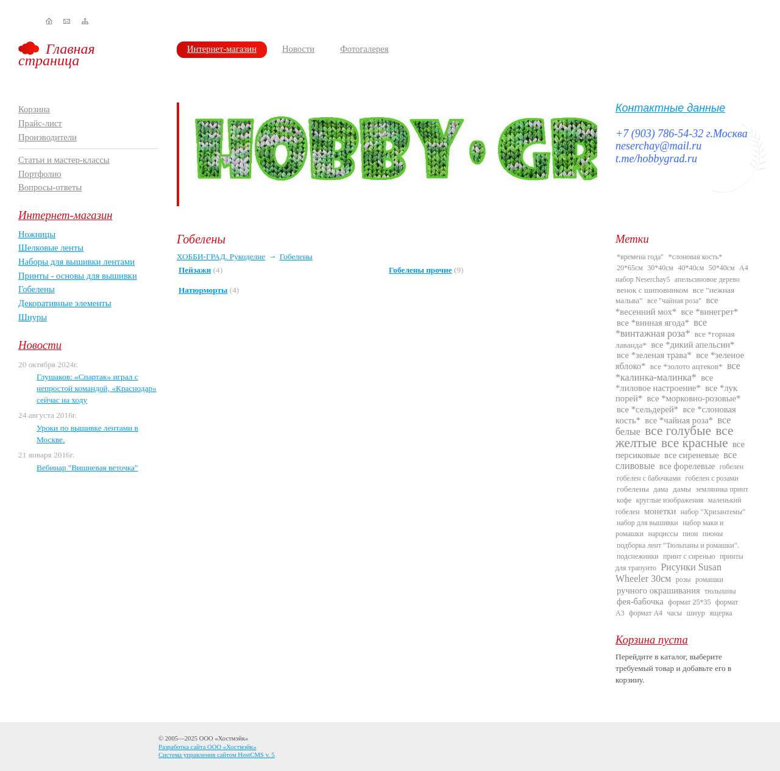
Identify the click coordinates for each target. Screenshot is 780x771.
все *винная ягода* (653, 323)
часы (674, 613)
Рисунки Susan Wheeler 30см (668, 573)
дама (660, 489)
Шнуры (32, 317)
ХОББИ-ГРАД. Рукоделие (221, 256)
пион (690, 533)
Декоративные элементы (65, 303)
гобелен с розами (712, 478)
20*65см (630, 268)
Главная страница (56, 54)
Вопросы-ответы (50, 187)
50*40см (722, 268)
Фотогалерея (364, 49)
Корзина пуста (651, 639)
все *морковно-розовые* (694, 398)
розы (683, 579)
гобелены (633, 488)
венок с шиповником (652, 290)
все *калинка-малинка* (677, 371)
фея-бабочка (640, 601)
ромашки (709, 579)
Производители (47, 137)
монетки (660, 511)
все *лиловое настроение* (664, 383)
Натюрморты (203, 290)
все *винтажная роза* (661, 328)
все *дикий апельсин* (692, 345)
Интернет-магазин (222, 49)
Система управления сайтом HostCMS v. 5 (216, 754)
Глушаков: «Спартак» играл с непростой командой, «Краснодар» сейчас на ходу (97, 388)
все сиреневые (691, 455)
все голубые (678, 430)
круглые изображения (670, 500)
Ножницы (36, 234)
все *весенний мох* (666, 305)
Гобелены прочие (420, 269)
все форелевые (687, 466)
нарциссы (663, 533)
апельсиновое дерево (707, 279)
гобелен (732, 466)
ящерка (721, 613)
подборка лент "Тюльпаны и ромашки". (678, 545)
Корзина (34, 109)
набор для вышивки (647, 522)
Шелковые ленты (50, 248)
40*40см (691, 268)
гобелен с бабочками (649, 478)
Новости (298, 49)
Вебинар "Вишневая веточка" (87, 467)
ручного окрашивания (658, 590)
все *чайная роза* (679, 420)
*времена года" (640, 257)
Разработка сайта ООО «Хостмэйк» (207, 747)
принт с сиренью (689, 556)
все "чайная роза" (674, 300)
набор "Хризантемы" (713, 511)
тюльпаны (720, 591)
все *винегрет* (710, 312)
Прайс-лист (40, 123)
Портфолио (40, 174)
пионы (713, 533)
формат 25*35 (689, 602)
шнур (695, 612)
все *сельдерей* (647, 409)
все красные (694, 443)
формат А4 (645, 613)
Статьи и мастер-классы (64, 160)
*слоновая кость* (695, 257)
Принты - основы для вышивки (77, 276)
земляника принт (721, 489)
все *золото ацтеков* (686, 366)
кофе (624, 500)
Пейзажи (195, 269)
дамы (682, 488)
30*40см (660, 268)
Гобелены (36, 289)
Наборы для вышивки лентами (76, 262)
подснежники (638, 556)
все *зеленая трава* (654, 355)
